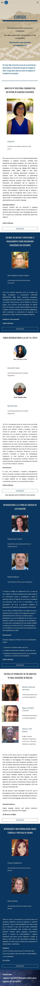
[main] (20, 30)
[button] (2, 2)
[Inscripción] (20, 228)
